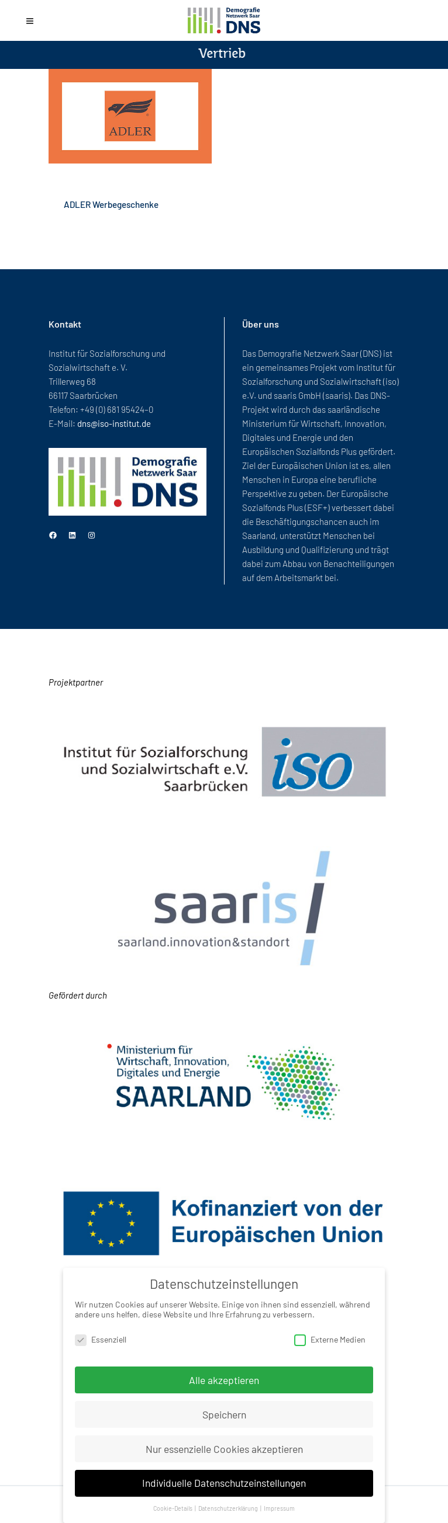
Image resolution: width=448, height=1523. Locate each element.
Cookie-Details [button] (173, 1508)
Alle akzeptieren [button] (224, 1380)
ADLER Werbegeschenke (111, 204)
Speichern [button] (224, 1414)
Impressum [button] (279, 1508)
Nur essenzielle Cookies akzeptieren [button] (224, 1448)
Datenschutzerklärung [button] (228, 1508)
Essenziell (100, 1339)
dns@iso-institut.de (114, 423)
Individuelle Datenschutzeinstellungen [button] (224, 1482)
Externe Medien (330, 1339)
